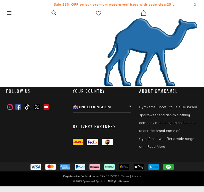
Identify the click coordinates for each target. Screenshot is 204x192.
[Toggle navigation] (9, 13)
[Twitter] (37, 107)
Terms (125, 176)
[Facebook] (18, 107)
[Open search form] (54, 12)
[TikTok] (27, 107)
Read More (156, 147)
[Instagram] (10, 107)
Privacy (136, 176)
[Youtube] (46, 107)
